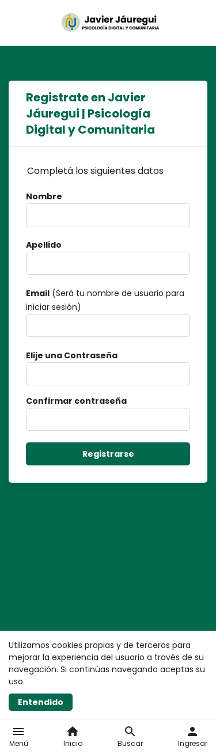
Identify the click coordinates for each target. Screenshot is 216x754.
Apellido (44, 245)
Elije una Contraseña (72, 355)
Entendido (40, 702)
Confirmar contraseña (76, 401)
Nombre (44, 196)
